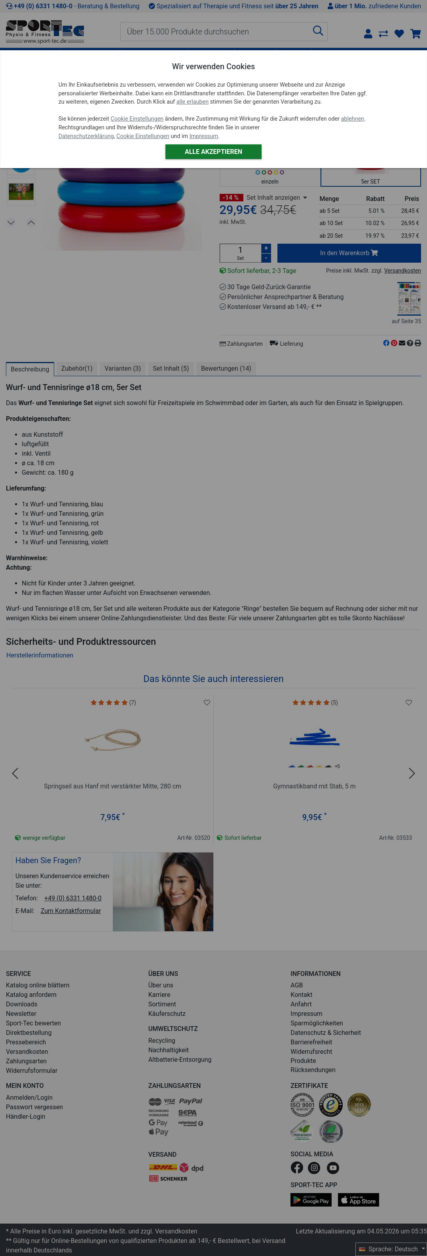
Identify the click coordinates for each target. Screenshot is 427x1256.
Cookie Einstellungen (137, 119)
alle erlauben (192, 102)
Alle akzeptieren (213, 151)
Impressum (204, 136)
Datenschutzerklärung (86, 136)
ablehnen (352, 119)
